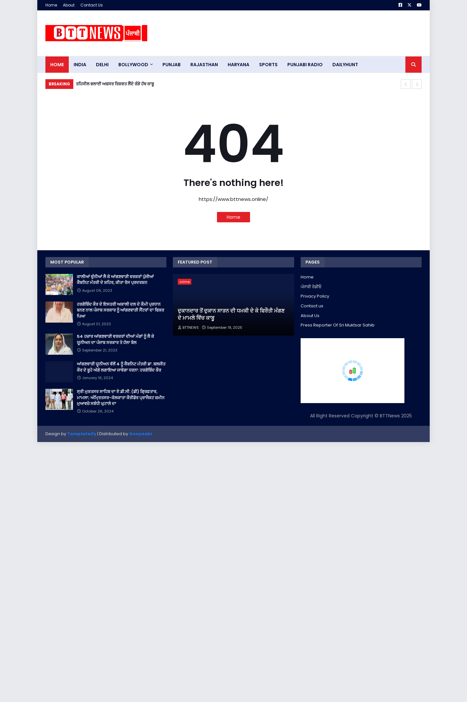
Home (51, 5)
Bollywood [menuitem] (133, 64)
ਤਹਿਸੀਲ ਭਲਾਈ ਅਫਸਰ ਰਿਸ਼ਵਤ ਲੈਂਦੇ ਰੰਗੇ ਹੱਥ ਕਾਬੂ (115, 84)
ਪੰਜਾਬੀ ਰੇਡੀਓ (311, 287)
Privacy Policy (315, 296)
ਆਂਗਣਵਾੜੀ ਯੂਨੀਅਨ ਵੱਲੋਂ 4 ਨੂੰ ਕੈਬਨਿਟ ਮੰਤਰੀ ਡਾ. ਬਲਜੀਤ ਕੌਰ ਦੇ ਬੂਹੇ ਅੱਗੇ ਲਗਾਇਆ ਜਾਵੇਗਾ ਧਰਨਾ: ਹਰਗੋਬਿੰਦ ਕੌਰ (121, 367)
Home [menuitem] (57, 64)
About (69, 5)
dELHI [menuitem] (102, 64)
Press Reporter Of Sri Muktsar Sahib (338, 325)
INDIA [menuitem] (80, 64)
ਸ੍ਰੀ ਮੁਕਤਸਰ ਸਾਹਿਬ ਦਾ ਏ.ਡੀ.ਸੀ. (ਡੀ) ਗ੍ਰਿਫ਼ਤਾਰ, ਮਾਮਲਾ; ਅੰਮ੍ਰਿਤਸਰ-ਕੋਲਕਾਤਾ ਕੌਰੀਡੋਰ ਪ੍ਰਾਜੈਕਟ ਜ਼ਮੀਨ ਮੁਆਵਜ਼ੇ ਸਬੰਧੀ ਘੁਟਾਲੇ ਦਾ (120, 397)
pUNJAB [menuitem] (171, 64)
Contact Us (91, 5)
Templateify (81, 434)
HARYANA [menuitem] (238, 64)
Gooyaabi (140, 434)
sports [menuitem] (268, 64)
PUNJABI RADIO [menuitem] (305, 64)
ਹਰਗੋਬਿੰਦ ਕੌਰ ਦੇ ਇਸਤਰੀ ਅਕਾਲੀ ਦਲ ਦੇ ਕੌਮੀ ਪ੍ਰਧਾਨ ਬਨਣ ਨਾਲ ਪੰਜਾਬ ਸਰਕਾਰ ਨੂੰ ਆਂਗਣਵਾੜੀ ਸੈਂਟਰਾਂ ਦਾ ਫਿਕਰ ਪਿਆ (120, 310)
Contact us (312, 306)
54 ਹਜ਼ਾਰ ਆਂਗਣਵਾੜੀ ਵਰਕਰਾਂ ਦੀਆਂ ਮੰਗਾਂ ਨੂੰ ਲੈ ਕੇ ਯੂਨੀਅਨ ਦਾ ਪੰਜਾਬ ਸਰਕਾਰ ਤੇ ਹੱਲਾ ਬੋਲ (115, 339)
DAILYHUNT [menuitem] (345, 64)
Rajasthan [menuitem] (204, 64)
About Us (310, 316)
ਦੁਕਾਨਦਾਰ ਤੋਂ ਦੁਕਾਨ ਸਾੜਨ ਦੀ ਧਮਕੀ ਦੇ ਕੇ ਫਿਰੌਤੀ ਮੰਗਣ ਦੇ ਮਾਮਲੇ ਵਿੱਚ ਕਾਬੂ (231, 314)
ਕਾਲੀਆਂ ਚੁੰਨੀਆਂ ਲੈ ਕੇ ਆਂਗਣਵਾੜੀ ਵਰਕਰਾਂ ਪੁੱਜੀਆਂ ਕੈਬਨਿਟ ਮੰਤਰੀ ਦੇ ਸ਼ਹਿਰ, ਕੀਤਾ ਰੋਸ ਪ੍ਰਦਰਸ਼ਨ (115, 280)
